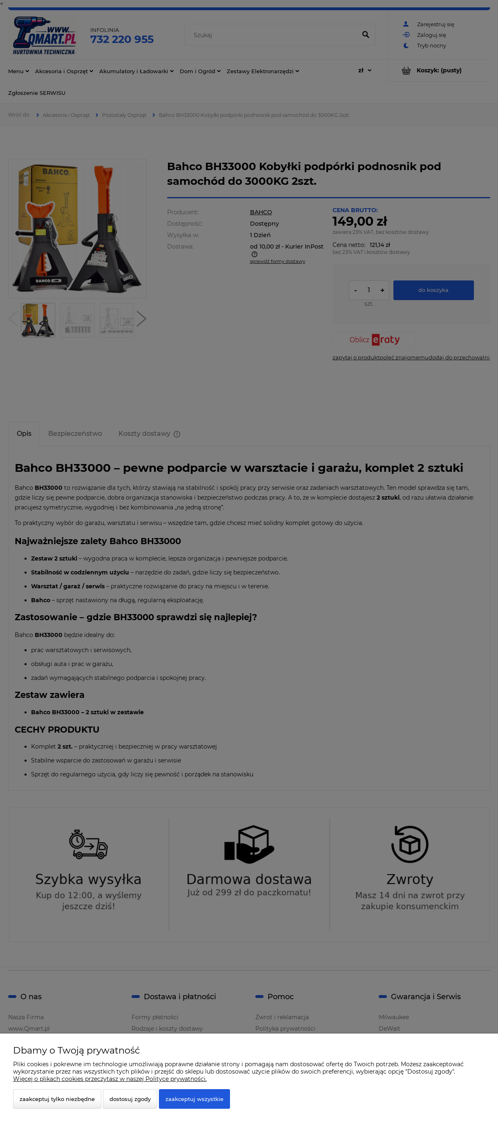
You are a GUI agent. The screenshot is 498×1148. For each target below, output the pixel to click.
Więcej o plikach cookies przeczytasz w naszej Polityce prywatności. (110, 1079)
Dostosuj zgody (130, 1099)
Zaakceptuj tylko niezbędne (57, 1099)
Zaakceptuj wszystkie (194, 1099)
